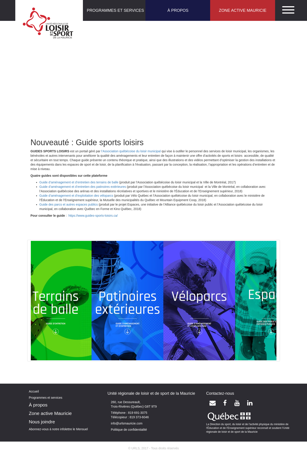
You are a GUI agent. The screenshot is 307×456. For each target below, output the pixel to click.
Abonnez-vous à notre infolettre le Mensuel (58, 429)
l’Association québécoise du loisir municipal (131, 151)
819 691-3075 (137, 412)
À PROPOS (177, 10)
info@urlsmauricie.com (127, 423)
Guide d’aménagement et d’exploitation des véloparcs (76, 195)
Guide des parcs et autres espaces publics (68, 204)
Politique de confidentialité (129, 429)
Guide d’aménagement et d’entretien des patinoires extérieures (82, 186)
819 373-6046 (139, 417)
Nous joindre (42, 421)
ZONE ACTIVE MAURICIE (242, 10)
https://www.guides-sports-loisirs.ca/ (93, 215)
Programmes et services (45, 397)
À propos (38, 404)
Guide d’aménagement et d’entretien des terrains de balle (78, 182)
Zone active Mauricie (50, 413)
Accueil (34, 391)
